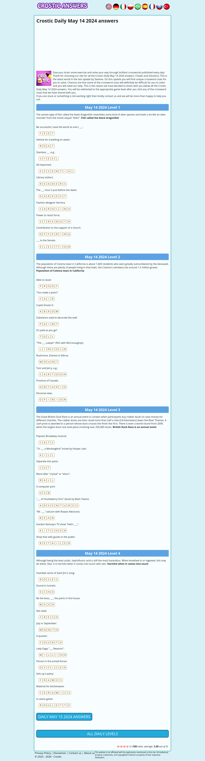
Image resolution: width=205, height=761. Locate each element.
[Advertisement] (102, 47)
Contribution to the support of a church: (58, 227)
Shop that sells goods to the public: (55, 537)
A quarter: (42, 636)
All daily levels (102, 733)
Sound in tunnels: (46, 585)
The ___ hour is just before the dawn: (56, 190)
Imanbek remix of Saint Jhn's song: (55, 573)
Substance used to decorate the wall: (57, 317)
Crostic (57, 756)
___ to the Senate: (46, 240)
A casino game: (44, 699)
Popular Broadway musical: (51, 436)
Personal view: (44, 393)
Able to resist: (43, 280)
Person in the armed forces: (51, 661)
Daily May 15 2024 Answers (64, 716)
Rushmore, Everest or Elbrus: (52, 355)
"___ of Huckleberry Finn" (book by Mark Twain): (62, 499)
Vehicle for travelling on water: (53, 139)
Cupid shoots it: (45, 305)
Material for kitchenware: (50, 686)
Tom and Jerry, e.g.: (47, 368)
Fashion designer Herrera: (50, 202)
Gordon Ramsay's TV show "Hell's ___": (57, 524)
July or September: (46, 623)
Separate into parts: (47, 461)
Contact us (75, 753)
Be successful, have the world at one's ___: (59, 127)
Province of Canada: (47, 380)
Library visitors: (44, 177)
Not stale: (41, 610)
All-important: (44, 164)
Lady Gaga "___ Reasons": (50, 648)
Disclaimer (59, 753)
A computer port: (45, 486)
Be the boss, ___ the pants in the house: (58, 598)
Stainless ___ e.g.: (45, 152)
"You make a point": (47, 292)
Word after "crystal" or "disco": (53, 474)
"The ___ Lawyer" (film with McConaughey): (60, 343)
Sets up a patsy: (45, 673)
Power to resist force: (48, 215)
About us (89, 753)
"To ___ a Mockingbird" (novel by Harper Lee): (61, 448)
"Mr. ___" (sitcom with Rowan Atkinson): (58, 511)
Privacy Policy (43, 753)
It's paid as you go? (46, 330)
